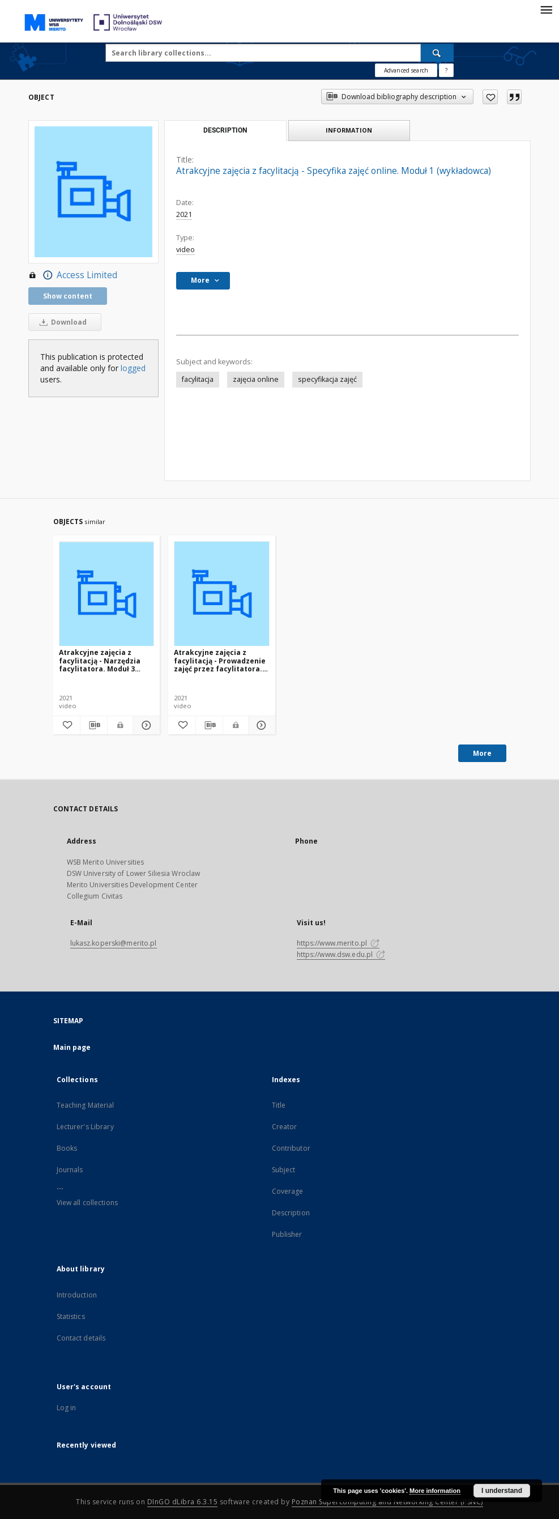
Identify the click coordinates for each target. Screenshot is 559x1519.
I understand (501, 1491)
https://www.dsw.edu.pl (341, 954)
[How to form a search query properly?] (446, 70)
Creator (284, 1126)
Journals (70, 1170)
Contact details (81, 1338)
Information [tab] (349, 130)
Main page (72, 1047)
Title (279, 1105)
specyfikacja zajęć (327, 379)
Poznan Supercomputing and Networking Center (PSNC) (387, 1502)
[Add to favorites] (490, 97)
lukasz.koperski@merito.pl (113, 943)
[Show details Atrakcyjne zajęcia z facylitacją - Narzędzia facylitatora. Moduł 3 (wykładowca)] (144, 725)
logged (133, 368)
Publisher (287, 1234)
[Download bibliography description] (93, 725)
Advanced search (406, 70)
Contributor (291, 1148)
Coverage (288, 1191)
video (185, 249)
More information (434, 1490)
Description (291, 1213)
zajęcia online (256, 379)
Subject (284, 1170)
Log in (66, 1407)
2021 (184, 214)
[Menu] (546, 9)
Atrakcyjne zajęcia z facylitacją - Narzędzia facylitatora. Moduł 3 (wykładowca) (99, 660)
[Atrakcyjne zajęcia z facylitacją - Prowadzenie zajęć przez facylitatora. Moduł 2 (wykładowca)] (221, 594)
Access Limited (72, 275)
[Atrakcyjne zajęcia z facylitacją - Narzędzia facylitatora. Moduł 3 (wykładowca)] (106, 594)
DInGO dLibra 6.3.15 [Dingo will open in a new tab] (182, 1502)
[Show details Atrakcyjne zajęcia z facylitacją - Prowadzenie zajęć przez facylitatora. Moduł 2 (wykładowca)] (260, 725)
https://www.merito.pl (338, 943)
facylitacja (198, 379)
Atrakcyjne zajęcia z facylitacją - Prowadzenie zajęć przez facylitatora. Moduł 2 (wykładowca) (220, 660)
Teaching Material (85, 1105)
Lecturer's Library (85, 1126)
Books (67, 1148)
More (482, 753)
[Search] (437, 53)
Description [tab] (225, 130)
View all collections (87, 1202)
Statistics (71, 1316)
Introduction (77, 1295)
